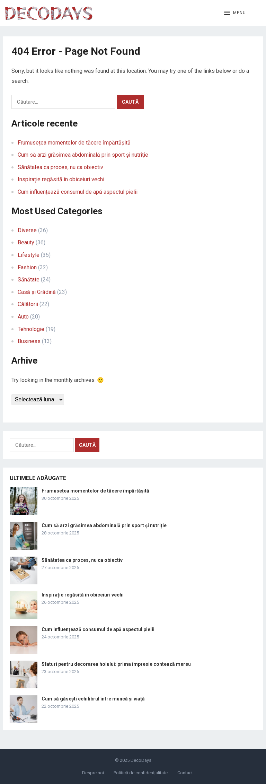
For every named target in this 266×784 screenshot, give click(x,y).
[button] (235, 13)
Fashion (27, 267)
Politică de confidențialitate (141, 772)
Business (29, 341)
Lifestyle (28, 255)
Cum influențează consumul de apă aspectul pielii (78, 192)
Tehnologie (31, 329)
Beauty (26, 242)
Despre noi (93, 772)
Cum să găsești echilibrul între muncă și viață (93, 699)
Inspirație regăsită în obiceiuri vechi (61, 179)
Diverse (27, 230)
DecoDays (141, 760)
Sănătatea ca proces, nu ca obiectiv (60, 167)
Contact (185, 772)
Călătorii (28, 304)
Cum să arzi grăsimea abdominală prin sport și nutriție (83, 154)
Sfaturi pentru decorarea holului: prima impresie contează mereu (116, 664)
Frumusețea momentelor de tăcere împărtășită (74, 142)
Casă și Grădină (37, 292)
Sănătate (28, 279)
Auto (23, 316)
